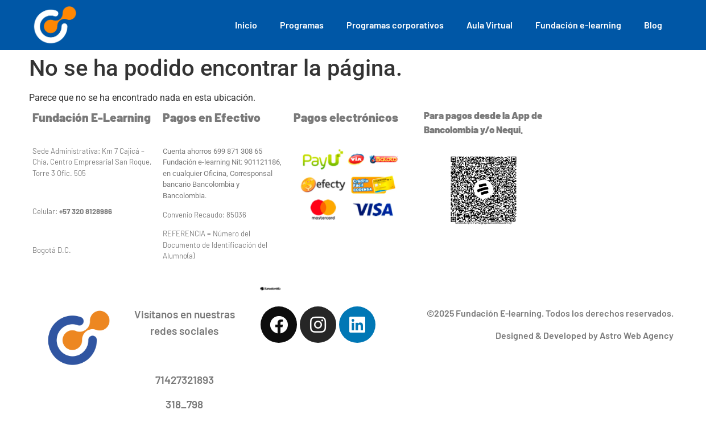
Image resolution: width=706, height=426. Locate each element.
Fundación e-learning (578, 24)
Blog (653, 24)
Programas (302, 24)
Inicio (246, 24)
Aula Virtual (489, 24)
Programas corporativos (395, 24)
